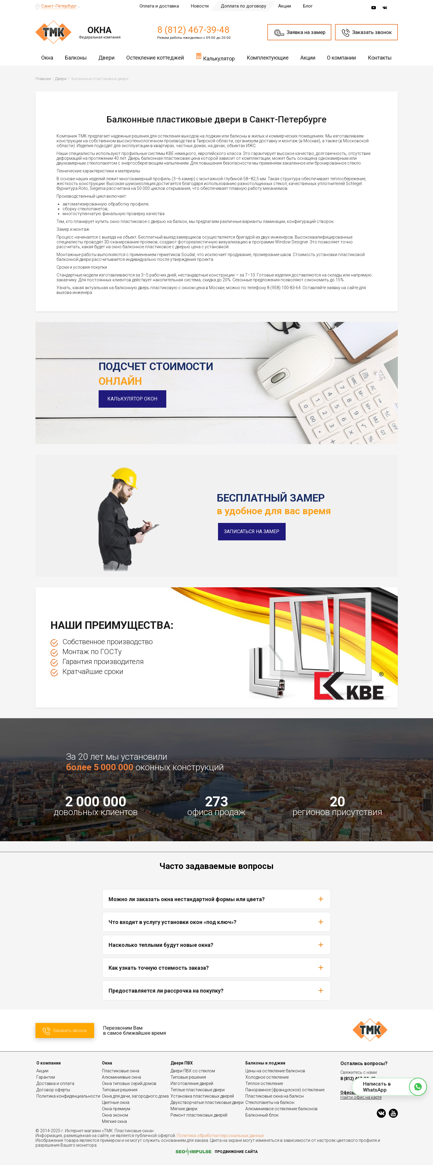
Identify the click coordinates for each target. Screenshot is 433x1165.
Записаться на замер (251, 531)
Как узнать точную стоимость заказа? (216, 967)
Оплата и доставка (159, 6)
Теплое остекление (264, 1083)
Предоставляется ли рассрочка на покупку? (216, 990)
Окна (47, 57)
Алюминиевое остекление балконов (281, 1108)
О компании (341, 57)
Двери (106, 57)
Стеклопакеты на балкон (269, 1102)
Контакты (380, 57)
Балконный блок (261, 1115)
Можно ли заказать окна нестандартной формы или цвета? (216, 899)
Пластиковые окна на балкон (274, 1096)
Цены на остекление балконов (275, 1070)
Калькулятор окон (132, 399)
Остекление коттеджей (155, 57)
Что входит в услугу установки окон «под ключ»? (216, 922)
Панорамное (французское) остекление (284, 1089)
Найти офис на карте (361, 1097)
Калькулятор (215, 57)
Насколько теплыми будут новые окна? (216, 944)
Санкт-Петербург (59, 6)
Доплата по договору (243, 6)
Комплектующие (268, 57)
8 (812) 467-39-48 (193, 29)
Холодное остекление (267, 1077)
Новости (200, 6)
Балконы (76, 57)
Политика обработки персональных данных (220, 1135)
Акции (284, 6)
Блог (308, 6)
